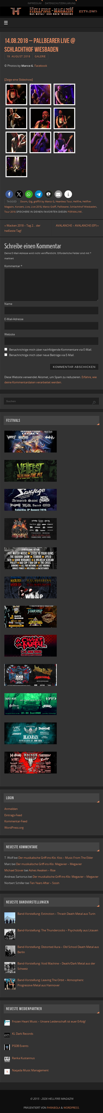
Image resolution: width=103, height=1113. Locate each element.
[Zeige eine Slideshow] (18, 80)
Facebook (40, 66)
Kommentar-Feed (15, 821)
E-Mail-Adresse (13, 319)
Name (8, 304)
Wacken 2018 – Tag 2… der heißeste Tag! (22, 228)
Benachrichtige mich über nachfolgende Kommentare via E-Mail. (50, 350)
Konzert (19, 206)
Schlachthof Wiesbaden (83, 206)
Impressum (34, 3)
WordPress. (72, 1108)
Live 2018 (36, 206)
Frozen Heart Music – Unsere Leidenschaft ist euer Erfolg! (49, 1021)
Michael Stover (14, 870)
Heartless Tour (64, 201)
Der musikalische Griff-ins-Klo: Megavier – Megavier (49, 864)
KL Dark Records (22, 1034)
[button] (9, 194)
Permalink (75, 211)
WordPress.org (14, 828)
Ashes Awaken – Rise (42, 870)
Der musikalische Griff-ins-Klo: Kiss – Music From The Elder (55, 858)
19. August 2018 (18, 56)
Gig (30, 201)
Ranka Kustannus (23, 1058)
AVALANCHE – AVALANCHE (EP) (77, 225)
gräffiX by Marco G (44, 201)
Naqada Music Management (30, 1070)
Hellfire (77, 201)
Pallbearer (63, 206)
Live (27, 206)
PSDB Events (20, 1046)
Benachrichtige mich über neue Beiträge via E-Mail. (41, 355)
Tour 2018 (9, 211)
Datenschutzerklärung (60, 3)
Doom (23, 201)
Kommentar (13, 266)
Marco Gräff (49, 206)
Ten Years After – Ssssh (44, 883)
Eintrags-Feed (13, 815)
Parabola (53, 1108)
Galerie (40, 56)
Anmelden (11, 809)
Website (9, 334)
